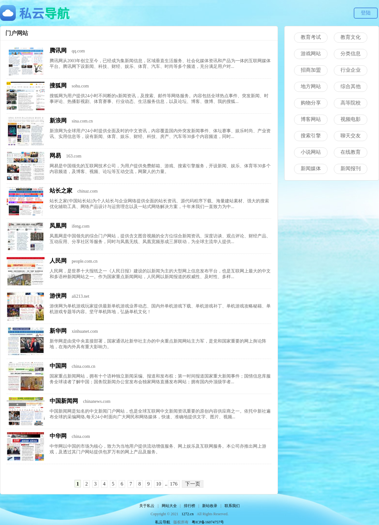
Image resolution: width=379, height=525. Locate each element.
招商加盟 (311, 70)
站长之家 (61, 191)
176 (173, 483)
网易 (55, 155)
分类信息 (350, 53)
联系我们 (232, 506)
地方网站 (311, 86)
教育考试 (311, 37)
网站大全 (169, 506)
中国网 (58, 366)
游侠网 (58, 296)
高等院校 (350, 102)
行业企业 (350, 70)
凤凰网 (58, 226)
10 (158, 483)
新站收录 (209, 506)
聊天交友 (350, 135)
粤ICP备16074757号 (208, 522)
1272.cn (188, 514)
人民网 (58, 261)
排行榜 (189, 506)
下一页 (192, 483)
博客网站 (311, 119)
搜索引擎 (311, 135)
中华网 (58, 436)
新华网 (58, 331)
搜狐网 (58, 85)
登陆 (366, 12)
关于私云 (146, 506)
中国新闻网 (64, 401)
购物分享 (311, 102)
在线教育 (350, 152)
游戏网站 (311, 53)
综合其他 (350, 86)
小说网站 (311, 152)
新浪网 (58, 120)
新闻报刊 (350, 168)
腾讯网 (58, 50)
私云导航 (162, 522)
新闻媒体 (311, 168)
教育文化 (350, 37)
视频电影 (350, 119)
